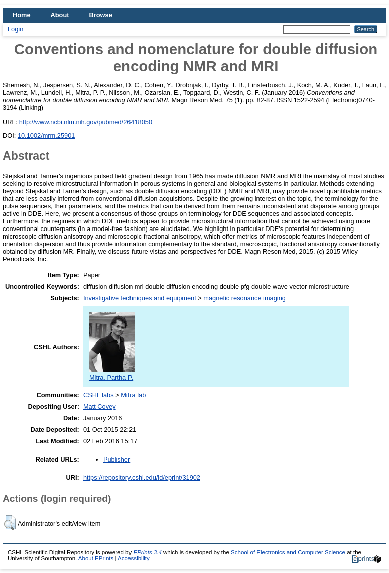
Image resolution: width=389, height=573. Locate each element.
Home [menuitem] (22, 15)
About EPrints (95, 558)
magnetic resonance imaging (244, 298)
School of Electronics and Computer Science (288, 552)
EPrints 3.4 (147, 552)
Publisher (116, 459)
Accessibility (134, 558)
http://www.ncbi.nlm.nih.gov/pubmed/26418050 (85, 122)
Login (15, 29)
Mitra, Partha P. (112, 373)
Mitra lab (133, 395)
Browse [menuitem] (100, 15)
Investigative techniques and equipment (139, 298)
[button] (10, 522)
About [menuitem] (60, 15)
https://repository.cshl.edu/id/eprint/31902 (141, 477)
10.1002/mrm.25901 (46, 135)
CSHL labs (98, 395)
